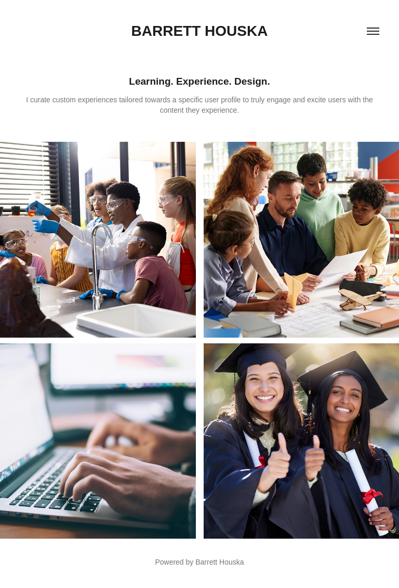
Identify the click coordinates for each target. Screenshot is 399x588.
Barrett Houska (199, 31)
